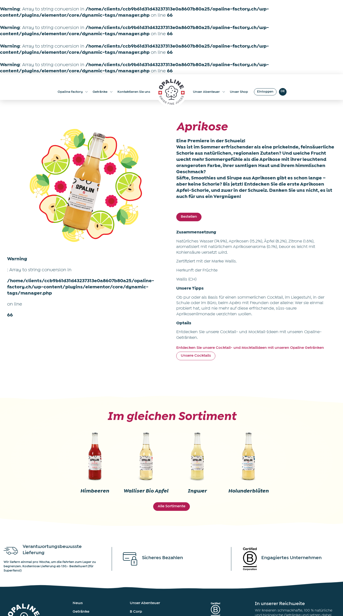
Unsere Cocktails (196, 355)
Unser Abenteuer (209, 91)
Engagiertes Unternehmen (291, 558)
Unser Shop (239, 91)
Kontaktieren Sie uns (133, 91)
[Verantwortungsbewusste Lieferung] (11, 551)
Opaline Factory (73, 91)
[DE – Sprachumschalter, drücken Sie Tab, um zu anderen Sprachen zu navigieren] (283, 92)
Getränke (103, 91)
